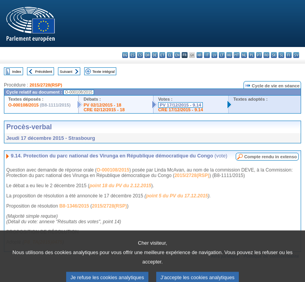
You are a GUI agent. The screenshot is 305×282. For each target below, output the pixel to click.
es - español (132, 55)
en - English (177, 55)
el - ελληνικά (170, 55)
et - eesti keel (162, 55)
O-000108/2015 (23, 105)
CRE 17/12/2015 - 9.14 (180, 109)
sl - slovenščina (281, 55)
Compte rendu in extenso (270, 156)
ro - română (266, 55)
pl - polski (251, 55)
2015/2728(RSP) (45, 85)
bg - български (125, 55)
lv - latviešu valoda (214, 55)
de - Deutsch (155, 55)
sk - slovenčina (274, 55)
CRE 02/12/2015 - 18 (104, 109)
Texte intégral (103, 71)
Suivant (66, 71)
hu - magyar (229, 55)
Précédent (43, 71)
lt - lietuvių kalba (222, 55)
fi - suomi (289, 55)
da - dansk (147, 55)
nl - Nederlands (244, 55)
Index (16, 71)
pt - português (259, 55)
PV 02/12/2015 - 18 (102, 105)
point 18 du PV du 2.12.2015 (120, 185)
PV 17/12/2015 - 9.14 (180, 105)
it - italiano (207, 55)
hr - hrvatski (199, 55)
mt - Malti (237, 55)
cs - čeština (140, 55)
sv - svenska (296, 55)
